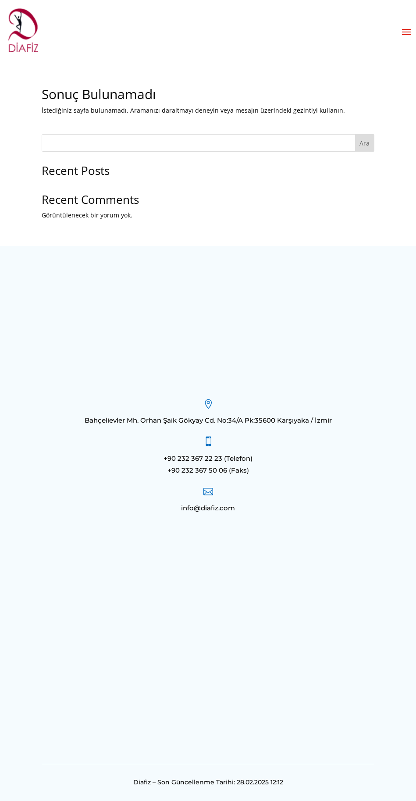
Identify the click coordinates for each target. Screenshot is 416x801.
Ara (364, 143)
